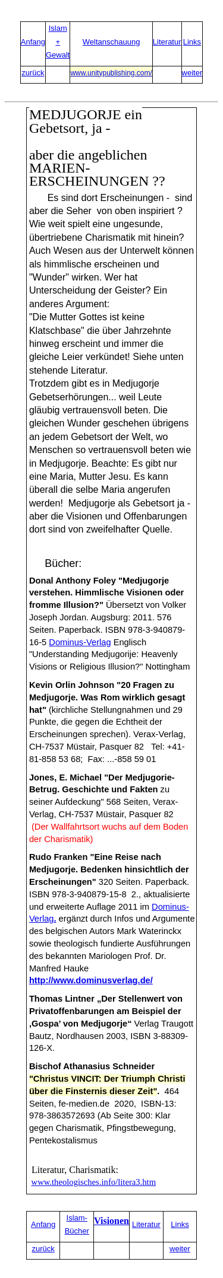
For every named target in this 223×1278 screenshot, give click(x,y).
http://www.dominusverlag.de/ (91, 980)
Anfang (33, 41)
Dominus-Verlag (80, 642)
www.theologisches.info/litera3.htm (94, 1182)
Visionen (111, 1221)
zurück (32, 72)
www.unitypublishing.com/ (111, 73)
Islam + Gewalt (58, 41)
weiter (192, 72)
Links (192, 41)
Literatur (167, 41)
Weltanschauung (111, 41)
